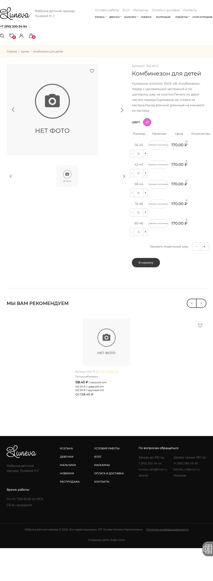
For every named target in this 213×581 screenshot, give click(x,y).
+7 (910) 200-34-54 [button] (14, 26)
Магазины (141, 10)
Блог (126, 10)
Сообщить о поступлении (158, 147)
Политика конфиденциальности (167, 562)
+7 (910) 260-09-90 (186, 496)
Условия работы (107, 10)
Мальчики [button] (130, 17)
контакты (101, 514)
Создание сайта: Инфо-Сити (106, 572)
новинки (66, 506)
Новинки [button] (146, 17)
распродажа (69, 514)
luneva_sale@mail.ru (152, 502)
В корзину (146, 282)
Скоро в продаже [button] (202, 17)
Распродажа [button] (163, 17)
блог (97, 489)
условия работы (106, 481)
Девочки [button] (114, 17)
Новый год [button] (181, 17)
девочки (66, 489)
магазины (101, 497)
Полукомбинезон (88, 409)
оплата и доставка (108, 506)
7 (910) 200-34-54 (149, 496)
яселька (65, 481)
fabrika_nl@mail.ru (187, 502)
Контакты (190, 10)
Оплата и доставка (166, 10)
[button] (21, 35)
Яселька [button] (99, 17)
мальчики (67, 497)
